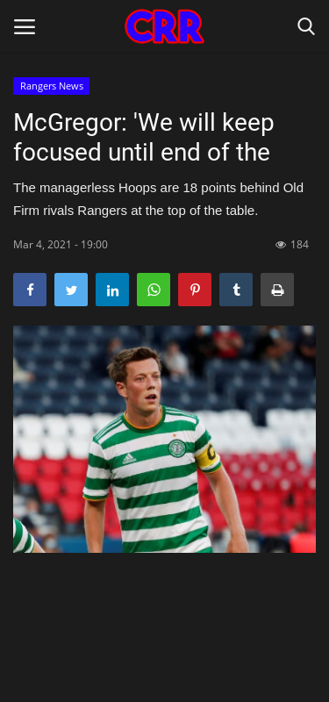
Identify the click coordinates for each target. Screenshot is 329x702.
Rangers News (51, 85)
